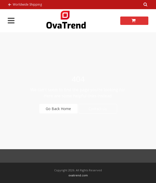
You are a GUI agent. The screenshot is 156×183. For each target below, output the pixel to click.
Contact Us (98, 108)
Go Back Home (58, 108)
